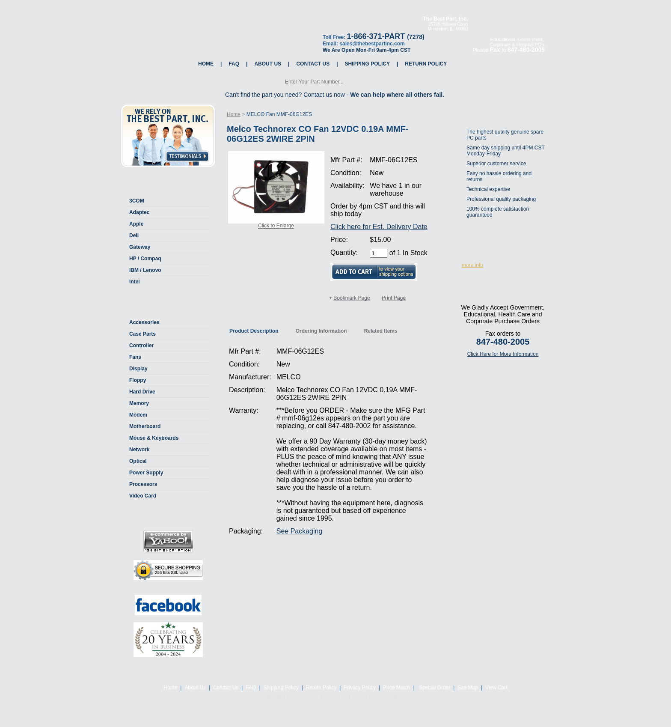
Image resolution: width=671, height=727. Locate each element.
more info (472, 265)
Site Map (467, 688)
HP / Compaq (145, 259)
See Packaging (299, 531)
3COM (136, 201)
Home (206, 64)
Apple (136, 224)
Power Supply (146, 473)
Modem (138, 415)
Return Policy (426, 64)
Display (138, 369)
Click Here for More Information (503, 354)
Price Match (396, 688)
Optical (138, 461)
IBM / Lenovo (145, 270)
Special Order (434, 688)
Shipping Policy (367, 64)
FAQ (234, 64)
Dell (134, 235)
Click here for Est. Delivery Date (379, 226)
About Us (267, 64)
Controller (141, 346)
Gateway (139, 247)
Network (139, 450)
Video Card (142, 496)
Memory (139, 403)
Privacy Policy (360, 688)
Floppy (137, 380)
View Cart (496, 688)
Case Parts (142, 334)
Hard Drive (142, 392)
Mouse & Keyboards (153, 438)
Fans (135, 357)
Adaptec (139, 212)
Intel (134, 282)
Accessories (144, 322)
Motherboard (144, 426)
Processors (143, 484)
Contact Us (313, 64)
